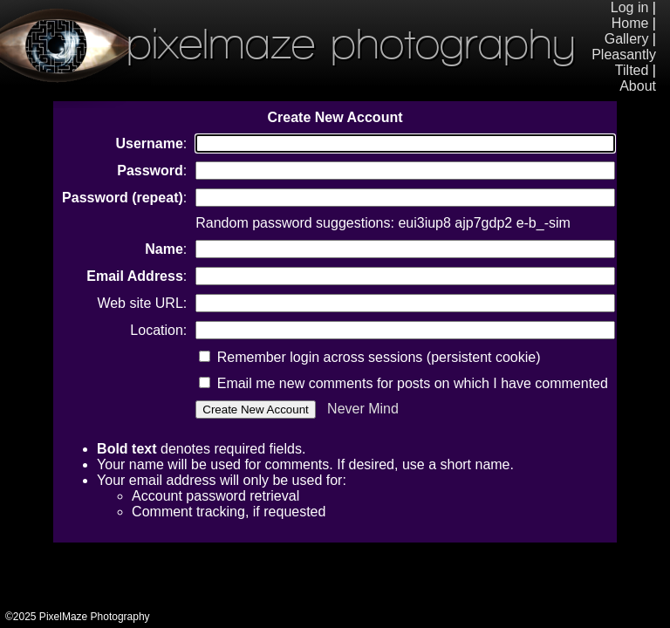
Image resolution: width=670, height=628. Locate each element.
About (637, 85)
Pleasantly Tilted (623, 62)
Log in (630, 7)
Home (630, 23)
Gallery (627, 38)
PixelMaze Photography (288, 43)
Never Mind (363, 408)
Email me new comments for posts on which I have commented (403, 383)
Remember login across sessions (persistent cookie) (369, 357)
